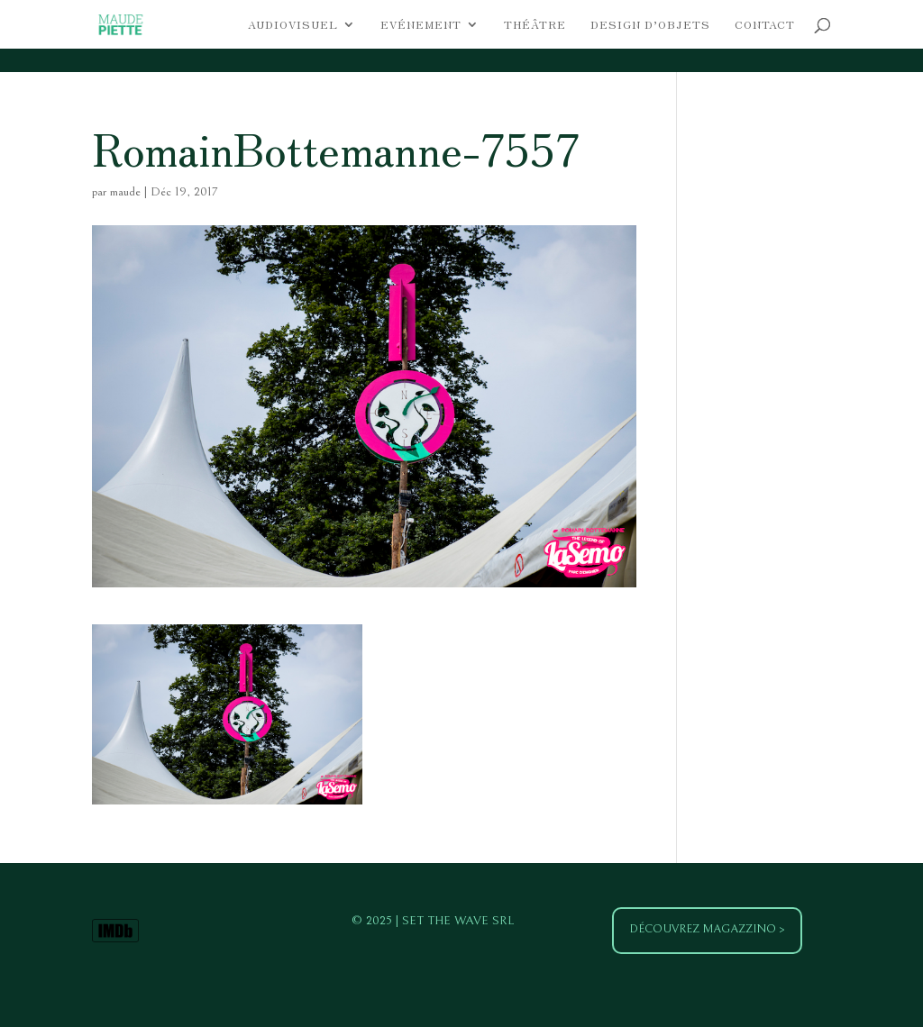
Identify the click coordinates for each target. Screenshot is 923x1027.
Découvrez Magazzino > (707, 929)
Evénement (421, 25)
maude (125, 192)
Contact (765, 25)
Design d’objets (650, 25)
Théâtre (535, 25)
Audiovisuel (293, 25)
